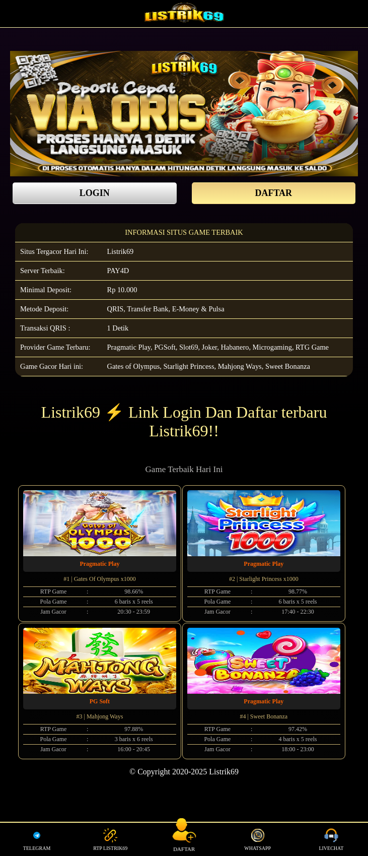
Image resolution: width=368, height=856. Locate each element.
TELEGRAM (36, 839)
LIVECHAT (331, 839)
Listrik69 (120, 251)
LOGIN (95, 193)
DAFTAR (273, 193)
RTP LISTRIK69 (110, 839)
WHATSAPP (257, 839)
